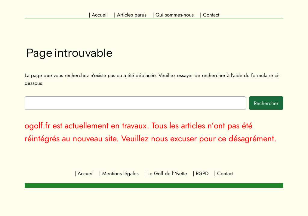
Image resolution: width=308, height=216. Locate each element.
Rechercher (266, 103)
